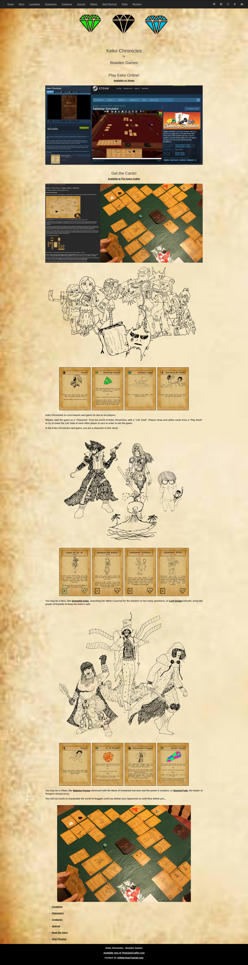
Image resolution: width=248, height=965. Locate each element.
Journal (81, 4)
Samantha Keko (80, 601)
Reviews (136, 4)
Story (21, 4)
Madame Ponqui (81, 790)
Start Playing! (109, 4)
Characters (51, 4)
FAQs (125, 4)
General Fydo (180, 790)
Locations (34, 4)
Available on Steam (124, 80)
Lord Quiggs (176, 601)
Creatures (67, 4)
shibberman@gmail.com (130, 957)
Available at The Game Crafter (124, 179)
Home (10, 4)
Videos (93, 4)
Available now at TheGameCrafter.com (124, 953)
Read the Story (60, 932)
